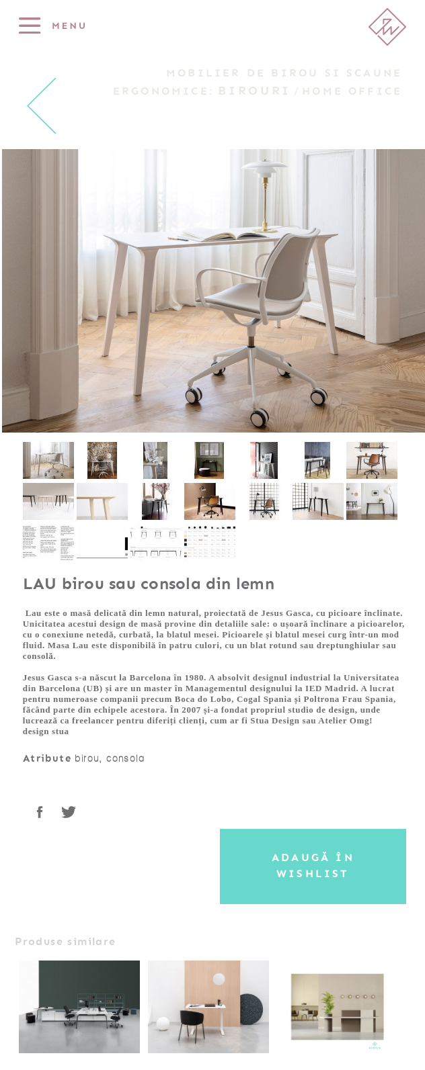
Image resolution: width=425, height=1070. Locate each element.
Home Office (352, 91)
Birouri (254, 90)
